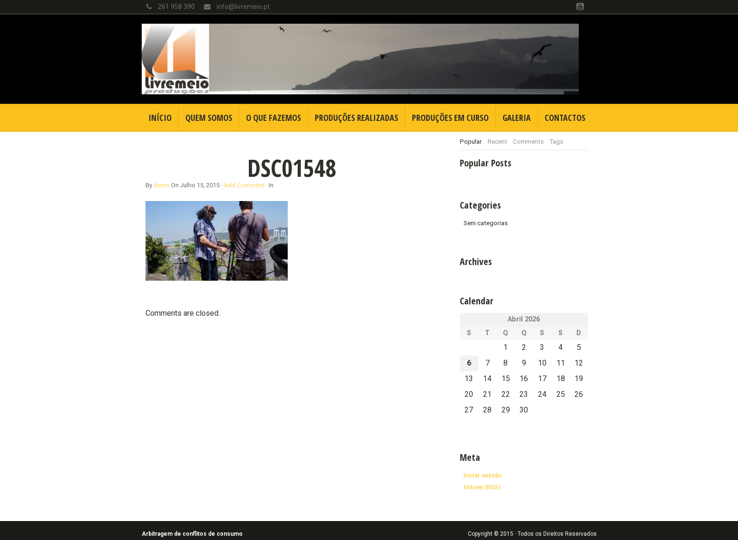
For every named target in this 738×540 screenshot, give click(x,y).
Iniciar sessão (483, 475)
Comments (528, 141)
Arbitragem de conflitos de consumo (192, 534)
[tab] (471, 141)
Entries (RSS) (482, 487)
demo (162, 185)
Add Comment (244, 185)
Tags (556, 141)
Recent (497, 141)
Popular (471, 141)
